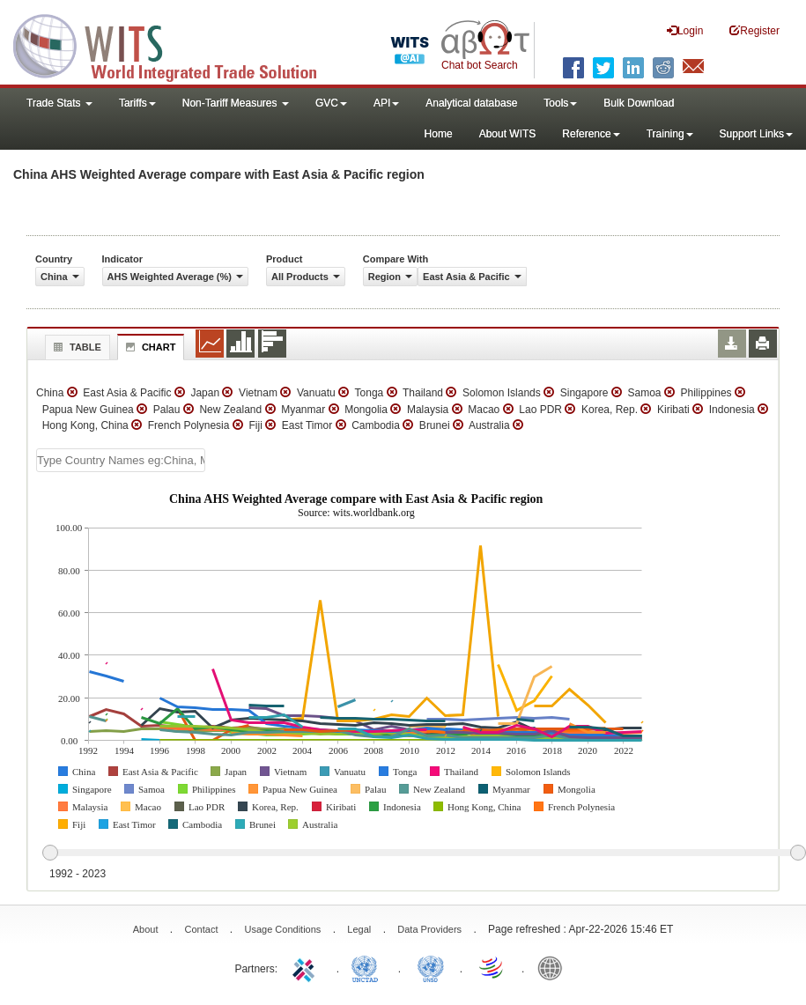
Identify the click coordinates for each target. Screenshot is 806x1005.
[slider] (423, 853)
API (386, 103)
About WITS (507, 134)
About (146, 929)
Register (754, 30)
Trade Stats (59, 103)
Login (685, 30)
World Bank (554, 967)
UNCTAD (368, 967)
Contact (201, 929)
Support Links (756, 134)
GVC (331, 103)
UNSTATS (430, 967)
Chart (149, 347)
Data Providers (429, 929)
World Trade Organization (492, 967)
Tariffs (137, 103)
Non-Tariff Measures (235, 103)
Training (670, 134)
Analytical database (471, 103)
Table (75, 347)
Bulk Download (638, 103)
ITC (306, 967)
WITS (176, 44)
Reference (590, 134)
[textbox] (120, 460)
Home (439, 134)
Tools (560, 103)
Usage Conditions (282, 929)
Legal (359, 929)
